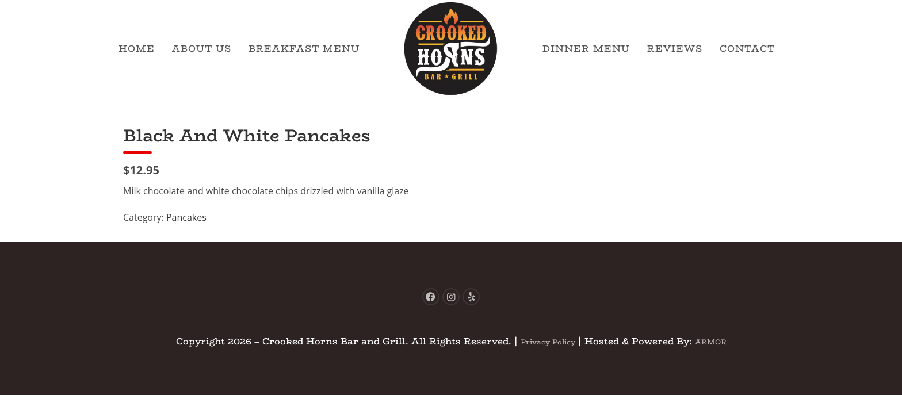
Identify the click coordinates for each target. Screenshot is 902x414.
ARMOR (718, 347)
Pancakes (186, 217)
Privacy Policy (543, 347)
